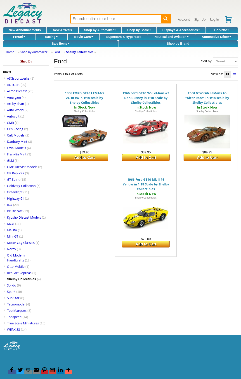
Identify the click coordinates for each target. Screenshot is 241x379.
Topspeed (14, 317)
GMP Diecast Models (22, 167)
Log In (214, 19)
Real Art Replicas (19, 273)
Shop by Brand (178, 43)
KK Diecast (14, 211)
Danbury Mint (17, 141)
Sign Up (200, 19)
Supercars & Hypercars (123, 37)
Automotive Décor (216, 37)
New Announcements (25, 30)
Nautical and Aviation (171, 37)
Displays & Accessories (181, 30)
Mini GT (12, 236)
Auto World (15, 110)
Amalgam (14, 97)
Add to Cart (84, 157)
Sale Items (61, 43)
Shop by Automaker (100, 30)
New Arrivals (62, 30)
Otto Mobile (15, 266)
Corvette (221, 30)
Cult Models (15, 135)
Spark (11, 291)
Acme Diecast (17, 91)
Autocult (13, 116)
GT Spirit (13, 179)
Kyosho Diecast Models (24, 217)
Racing (51, 37)
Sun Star (13, 298)
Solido (11, 285)
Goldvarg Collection (21, 186)
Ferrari (19, 37)
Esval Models (16, 148)
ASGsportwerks (18, 78)
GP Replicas (15, 173)
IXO (9, 205)
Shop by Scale (139, 30)
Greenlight (14, 192)
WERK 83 (13, 329)
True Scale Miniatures (23, 323)
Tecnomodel (16, 304)
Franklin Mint (16, 154)
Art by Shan (15, 104)
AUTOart (13, 85)
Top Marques (16, 310)
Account (184, 19)
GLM (10, 160)
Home (10, 52)
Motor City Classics (21, 242)
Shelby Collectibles (79, 52)
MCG (10, 224)
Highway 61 (15, 198)
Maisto (12, 230)
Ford (57, 52)
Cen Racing (15, 129)
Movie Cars (83, 37)
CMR (10, 122)
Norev (11, 249)
